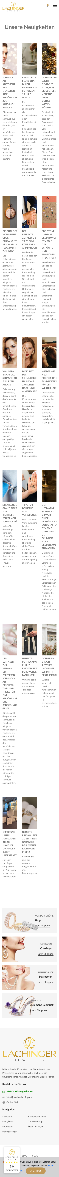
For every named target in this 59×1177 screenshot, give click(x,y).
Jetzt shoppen (42, 925)
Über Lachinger (35, 1126)
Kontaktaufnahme (37, 1116)
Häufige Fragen (9, 1131)
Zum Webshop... (36, 1121)
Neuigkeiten (8, 1121)
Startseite (7, 1116)
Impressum (7, 1126)
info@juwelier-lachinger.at (19, 1097)
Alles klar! (35, 1170)
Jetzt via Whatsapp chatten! (19, 1091)
